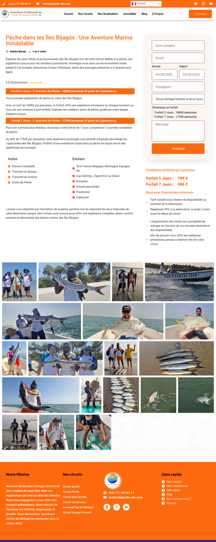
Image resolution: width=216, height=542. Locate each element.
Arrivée (156, 66)
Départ (184, 66)
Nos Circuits (85, 14)
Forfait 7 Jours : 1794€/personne (176, 116)
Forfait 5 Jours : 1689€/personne (176, 112)
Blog (144, 14)
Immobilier (130, 14)
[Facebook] (107, 531)
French (139, 4)
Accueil (68, 14)
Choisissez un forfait (165, 107)
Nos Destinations (108, 14)
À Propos (157, 14)
